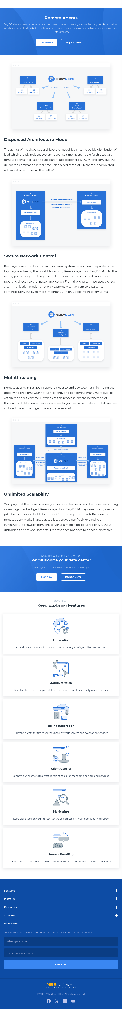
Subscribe (61, 964)
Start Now (46, 577)
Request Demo (73, 42)
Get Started (47, 42)
